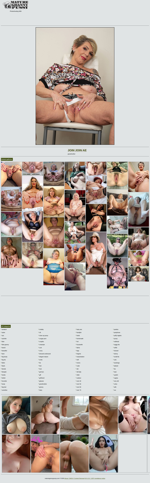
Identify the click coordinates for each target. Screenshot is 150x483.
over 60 (78, 387)
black (3, 366)
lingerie (78, 354)
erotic (40, 360)
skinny (115, 354)
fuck (40, 369)
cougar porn (42, 338)
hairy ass (79, 329)
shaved (115, 350)
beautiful (4, 350)
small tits (116, 356)
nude (78, 366)
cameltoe (4, 390)
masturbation (80, 356)
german (41, 372)
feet (40, 366)
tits (114, 369)
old (77, 369)
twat (114, 372)
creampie (41, 344)
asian (3, 332)
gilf (39, 375)
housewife (79, 344)
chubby (41, 329)
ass (2, 335)
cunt (40, 347)
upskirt (115, 375)
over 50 (78, 384)
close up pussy (43, 335)
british (3, 378)
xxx (114, 390)
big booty (4, 356)
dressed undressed (44, 354)
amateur (4, 329)
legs (77, 350)
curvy (40, 350)
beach (3, 347)
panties (115, 329)
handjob (78, 332)
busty (3, 384)
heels (78, 335)
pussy (115, 338)
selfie (115, 347)
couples (41, 341)
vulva (115, 384)
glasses (41, 381)
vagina (115, 378)
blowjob (3, 372)
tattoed (115, 366)
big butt (3, 387)
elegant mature (43, 356)
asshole (4, 338)
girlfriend (41, 378)
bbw (2, 341)
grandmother (42, 384)
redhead (116, 341)
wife (114, 387)
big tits (3, 360)
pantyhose (116, 332)
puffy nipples (117, 335)
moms (78, 363)
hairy (40, 390)
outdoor (78, 378)
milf (77, 360)
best (2, 354)
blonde (3, 369)
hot (77, 341)
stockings (116, 363)
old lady (78, 372)
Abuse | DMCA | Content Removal (74, 478)
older (78, 375)
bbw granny (5, 344)
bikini (3, 363)
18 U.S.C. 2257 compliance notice (95, 478)
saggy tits (116, 344)
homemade (79, 338)
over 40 (78, 381)
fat (39, 363)
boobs (3, 375)
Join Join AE (77, 150)
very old (116, 381)
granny (40, 387)
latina (78, 347)
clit (39, 332)
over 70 (78, 390)
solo (114, 360)
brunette (4, 381)
